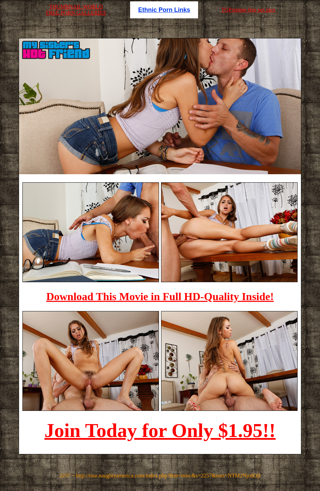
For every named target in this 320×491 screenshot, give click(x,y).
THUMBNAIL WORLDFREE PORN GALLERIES (76, 10)
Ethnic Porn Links (164, 9)
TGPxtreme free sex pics (248, 10)
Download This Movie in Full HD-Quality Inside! (160, 296)
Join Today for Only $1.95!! (160, 430)
